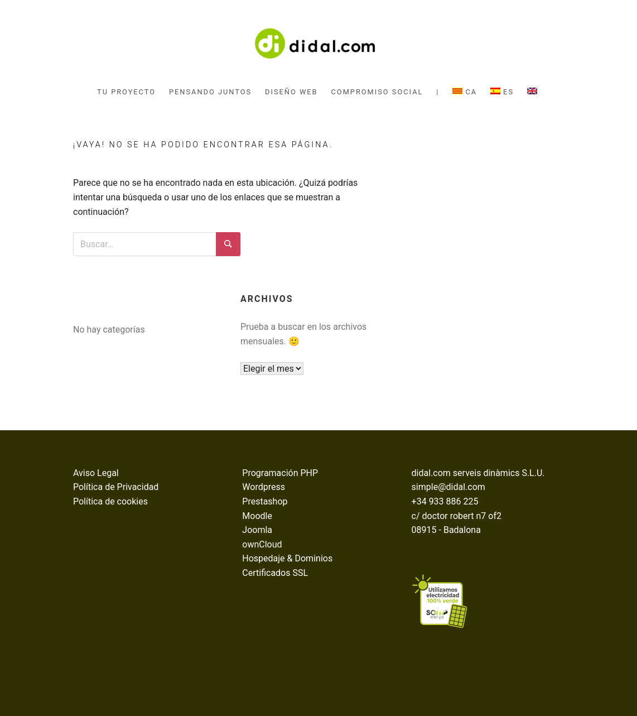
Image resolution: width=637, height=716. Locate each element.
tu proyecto (126, 92)
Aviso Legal (96, 473)
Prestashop (264, 501)
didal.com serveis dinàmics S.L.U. (478, 473)
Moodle (257, 516)
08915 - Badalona (446, 530)
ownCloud (262, 544)
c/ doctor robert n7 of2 (456, 516)
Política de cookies (110, 501)
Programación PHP (280, 473)
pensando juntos (210, 92)
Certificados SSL (275, 573)
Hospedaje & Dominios (287, 558)
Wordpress (263, 487)
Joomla (257, 530)
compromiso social (377, 92)
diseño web (291, 92)
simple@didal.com (448, 487)
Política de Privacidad (115, 487)
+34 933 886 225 (445, 501)
